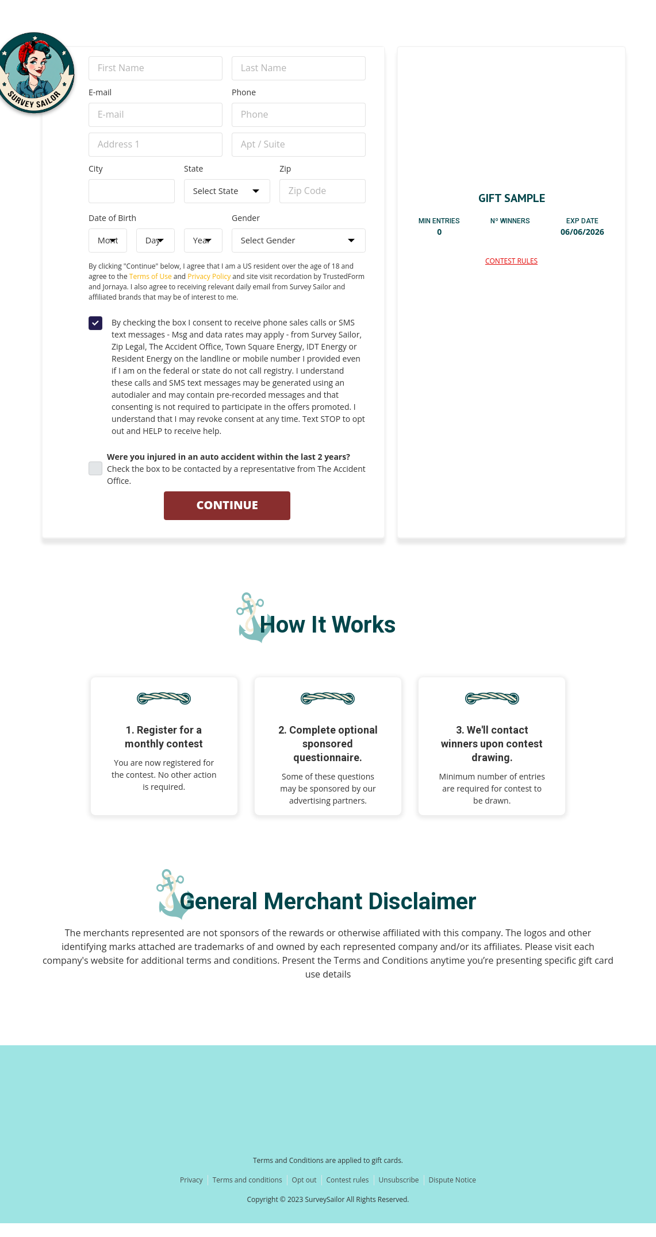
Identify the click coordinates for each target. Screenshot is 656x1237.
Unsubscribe (399, 1194)
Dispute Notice (452, 1194)
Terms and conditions (247, 1194)
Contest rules (348, 1194)
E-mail (100, 94)
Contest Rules (511, 261)
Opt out (304, 1194)
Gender (246, 227)
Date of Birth (112, 227)
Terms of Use (150, 289)
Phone (244, 94)
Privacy (191, 1194)
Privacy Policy (209, 289)
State (193, 175)
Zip (285, 175)
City (95, 175)
